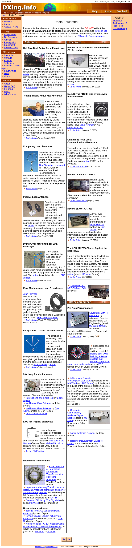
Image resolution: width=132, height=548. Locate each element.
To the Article (31, 87)
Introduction (10, 34)
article (26, 74)
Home (4, 15)
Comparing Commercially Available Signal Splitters (75, 414)
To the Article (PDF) (78, 166)
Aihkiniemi (9, 63)
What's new (10, 94)
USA (6, 73)
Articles (7, 39)
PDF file (53, 497)
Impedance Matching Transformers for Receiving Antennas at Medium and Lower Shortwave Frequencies (44, 490)
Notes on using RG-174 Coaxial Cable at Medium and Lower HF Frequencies (43, 525)
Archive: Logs (11, 47)
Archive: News (11, 27)
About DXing (40, 547)
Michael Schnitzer (55, 443)
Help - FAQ (9, 86)
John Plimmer (30, 294)
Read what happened (47, 317)
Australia (8, 55)
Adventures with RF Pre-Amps (99, 314)
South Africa (10, 71)
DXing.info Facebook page (91, 36)
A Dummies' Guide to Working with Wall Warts (79, 379)
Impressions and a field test (39, 398)
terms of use (101, 31)
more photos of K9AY (36, 413)
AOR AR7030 (97, 224)
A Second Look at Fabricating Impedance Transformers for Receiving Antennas (55, 473)
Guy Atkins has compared (52, 165)
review (70, 84)
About (7, 83)
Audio (7, 24)
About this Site (51, 547)
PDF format (87, 383)
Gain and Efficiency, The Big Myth (43, 500)
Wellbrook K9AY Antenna (38, 403)
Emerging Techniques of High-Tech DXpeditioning (120, 24)
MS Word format (97, 326)
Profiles (8, 21)
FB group (8, 89)
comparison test (75, 127)
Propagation (10, 42)
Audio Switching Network (82, 433)
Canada (8, 58)
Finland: (8, 60)
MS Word (34, 503)
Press (7, 91)
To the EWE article (35, 451)
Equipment (9, 45)
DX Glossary (10, 37)
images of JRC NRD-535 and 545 (76, 286)
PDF (100, 364)
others (7, 76)
